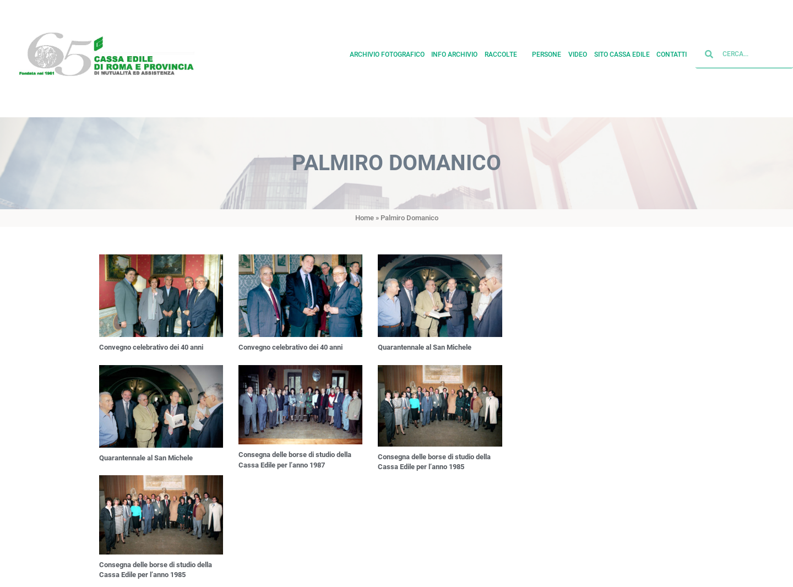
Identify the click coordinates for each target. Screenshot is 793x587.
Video (577, 52)
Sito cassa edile (622, 52)
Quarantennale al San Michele (424, 347)
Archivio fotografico (387, 52)
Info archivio (454, 52)
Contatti (671, 52)
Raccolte (505, 51)
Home (364, 218)
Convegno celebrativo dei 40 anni (151, 347)
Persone (546, 52)
